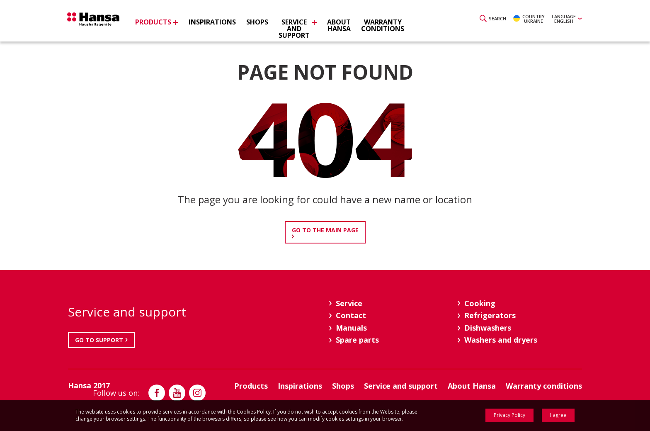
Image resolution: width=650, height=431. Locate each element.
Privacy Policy (509, 415)
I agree (558, 415)
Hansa (99, 22)
